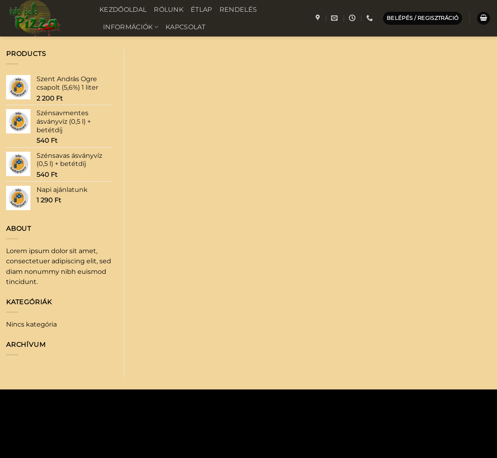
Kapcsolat (185, 27)
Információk (130, 27)
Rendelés (238, 9)
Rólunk (168, 9)
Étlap (201, 9)
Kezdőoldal (122, 9)
